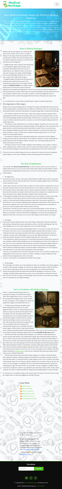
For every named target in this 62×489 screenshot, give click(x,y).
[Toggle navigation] (57, 4)
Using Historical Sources (28, 396)
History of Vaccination (27, 391)
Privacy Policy (41, 486)
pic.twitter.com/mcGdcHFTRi (31, 449)
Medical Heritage (26, 386)
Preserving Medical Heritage (29, 398)
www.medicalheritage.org (30, 482)
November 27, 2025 (25, 454)
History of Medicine (27, 388)
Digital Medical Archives (28, 393)
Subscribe (39, 468)
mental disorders (20, 351)
